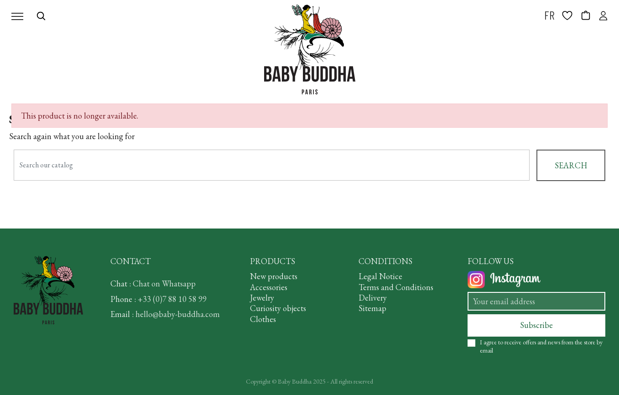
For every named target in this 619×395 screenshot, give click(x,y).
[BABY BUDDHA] (309, 49)
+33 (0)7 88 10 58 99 (172, 299)
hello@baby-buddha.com (177, 314)
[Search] (272, 165)
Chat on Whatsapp (164, 283)
